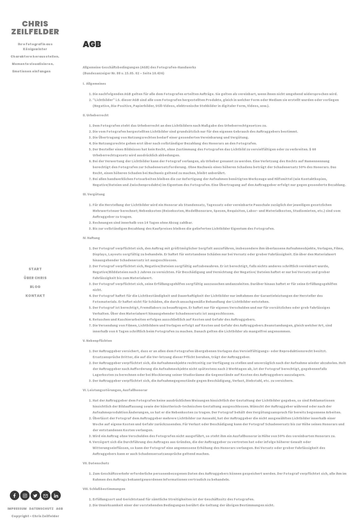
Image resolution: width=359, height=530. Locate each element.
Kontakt (35, 295)
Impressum (17, 509)
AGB (59, 509)
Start (35, 268)
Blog (35, 286)
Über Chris (35, 277)
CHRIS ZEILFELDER (35, 28)
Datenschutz (41, 509)
